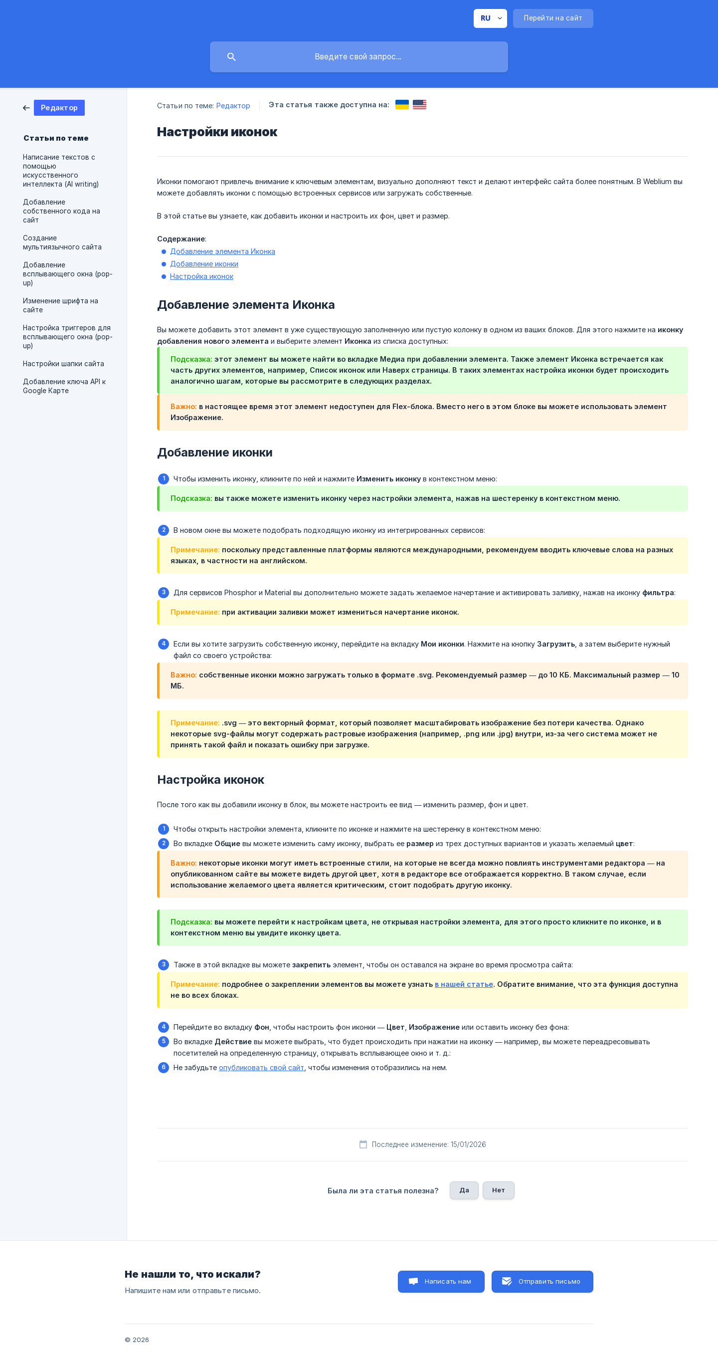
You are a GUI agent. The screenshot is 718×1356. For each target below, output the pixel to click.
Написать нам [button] (448, 1281)
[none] (490, 18)
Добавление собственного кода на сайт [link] (61, 211)
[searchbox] (359, 56)
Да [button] (464, 1190)
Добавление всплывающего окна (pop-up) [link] (68, 274)
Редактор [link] (233, 105)
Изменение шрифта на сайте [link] (60, 305)
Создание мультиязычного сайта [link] (62, 242)
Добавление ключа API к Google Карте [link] (64, 386)
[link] (54, 107)
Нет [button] (498, 1190)
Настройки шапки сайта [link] (63, 364)
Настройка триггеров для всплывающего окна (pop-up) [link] (68, 337)
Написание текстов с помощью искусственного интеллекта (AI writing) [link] (61, 170)
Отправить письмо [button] (549, 1281)
